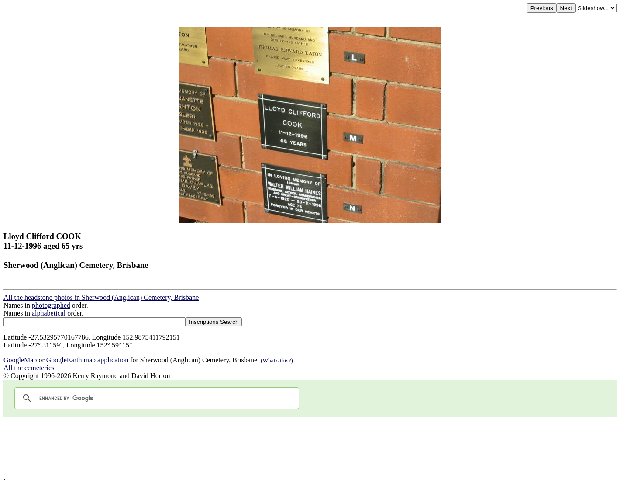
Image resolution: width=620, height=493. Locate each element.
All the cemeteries (28, 367)
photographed (51, 305)
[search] (155, 398)
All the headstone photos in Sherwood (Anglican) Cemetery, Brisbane (101, 297)
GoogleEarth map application (88, 360)
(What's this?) (277, 360)
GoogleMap (20, 360)
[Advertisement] (265, 447)
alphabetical (48, 313)
